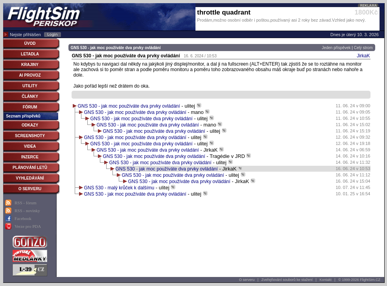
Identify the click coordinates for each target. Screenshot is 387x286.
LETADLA (30, 54)
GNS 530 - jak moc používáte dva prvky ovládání (129, 106)
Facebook (23, 218)
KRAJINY (30, 64)
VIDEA (30, 146)
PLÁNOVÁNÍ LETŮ (30, 167)
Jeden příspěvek (336, 48)
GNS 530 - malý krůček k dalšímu (119, 188)
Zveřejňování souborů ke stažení (287, 280)
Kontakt (325, 280)
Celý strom (363, 48)
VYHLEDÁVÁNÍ (30, 178)
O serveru (247, 280)
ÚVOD (30, 43)
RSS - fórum (26, 202)
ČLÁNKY (30, 96)
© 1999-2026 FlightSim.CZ (359, 280)
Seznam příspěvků (23, 116)
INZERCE (30, 157)
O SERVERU (30, 189)
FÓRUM (30, 107)
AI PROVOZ (30, 75)
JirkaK (363, 56)
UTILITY (29, 86)
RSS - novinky (27, 210)
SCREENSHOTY (30, 136)
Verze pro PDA (28, 226)
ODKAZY (30, 125)
